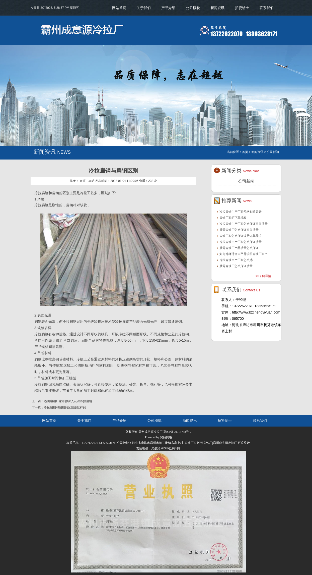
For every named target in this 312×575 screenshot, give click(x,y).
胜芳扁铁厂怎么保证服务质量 (239, 230)
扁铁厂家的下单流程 (233, 218)
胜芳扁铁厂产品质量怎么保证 (239, 248)
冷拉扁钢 (41, 193)
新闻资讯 (217, 8)
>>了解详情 (263, 276)
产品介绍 (168, 8)
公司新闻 (246, 181)
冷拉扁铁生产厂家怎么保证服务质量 (243, 224)
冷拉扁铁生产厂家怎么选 (236, 260)
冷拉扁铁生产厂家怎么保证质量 (240, 242)
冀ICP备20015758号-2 (177, 432)
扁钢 (37, 322)
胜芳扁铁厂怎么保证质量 (236, 266)
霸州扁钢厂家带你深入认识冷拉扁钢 (68, 401)
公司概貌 (193, 8)
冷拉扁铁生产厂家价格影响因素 (240, 212)
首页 (245, 152)
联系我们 (267, 8)
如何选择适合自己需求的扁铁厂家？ (243, 254)
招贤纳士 (242, 8)
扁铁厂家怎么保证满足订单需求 (240, 236)
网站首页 (119, 8)
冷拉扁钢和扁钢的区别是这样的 (65, 407)
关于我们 (144, 8)
